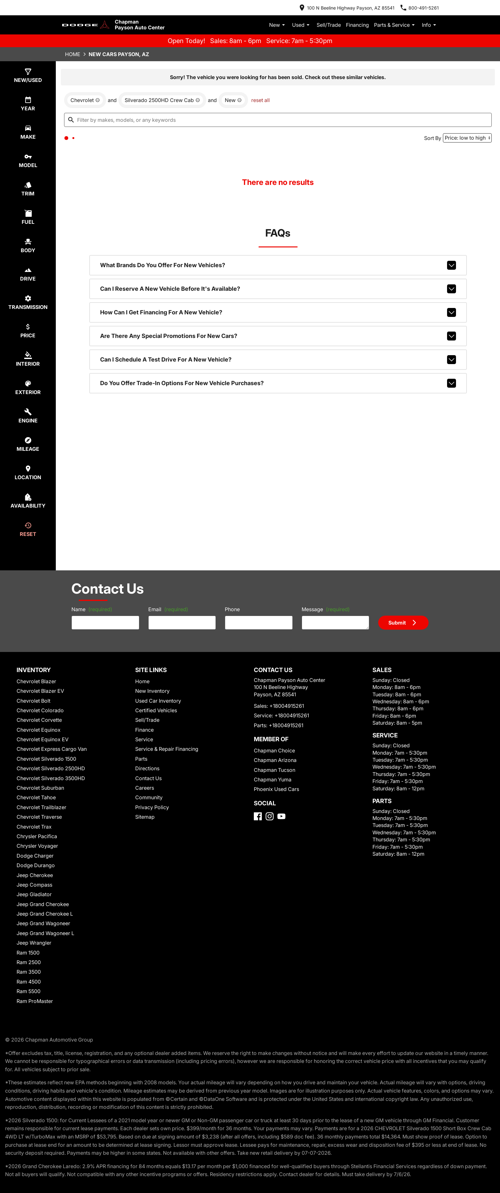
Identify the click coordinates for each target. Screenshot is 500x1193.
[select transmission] (30, 298)
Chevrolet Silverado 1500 (45, 762)
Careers (144, 791)
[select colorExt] (30, 381)
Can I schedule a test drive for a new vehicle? (278, 367)
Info (430, 20)
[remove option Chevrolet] (86, 102)
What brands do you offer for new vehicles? (278, 278)
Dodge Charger (34, 859)
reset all (245, 102)
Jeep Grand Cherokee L (43, 917)
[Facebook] (258, 837)
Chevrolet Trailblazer (40, 811)
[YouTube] (281, 837)
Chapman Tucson (272, 782)
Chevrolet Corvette (38, 724)
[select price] (30, 326)
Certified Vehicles (154, 714)
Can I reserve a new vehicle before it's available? (278, 300)
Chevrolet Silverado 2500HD (49, 772)
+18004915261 (283, 718)
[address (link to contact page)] (359, 6)
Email (160, 610)
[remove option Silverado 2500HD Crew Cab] (155, 102)
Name (76, 610)
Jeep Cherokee (34, 879)
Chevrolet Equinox (38, 733)
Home (66, 52)
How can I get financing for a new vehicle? (278, 322)
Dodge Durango (35, 869)
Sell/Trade (337, 19)
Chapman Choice (271, 762)
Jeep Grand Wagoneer (41, 927)
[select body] (30, 243)
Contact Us (147, 782)
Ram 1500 (29, 956)
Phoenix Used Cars (273, 801)
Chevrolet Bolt (34, 704)
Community (148, 801)
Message (329, 608)
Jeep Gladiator (34, 898)
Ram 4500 (29, 985)
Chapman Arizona (272, 772)
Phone (232, 610)
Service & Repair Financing (165, 753)
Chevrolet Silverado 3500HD (49, 782)
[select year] (30, 104)
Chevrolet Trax (34, 830)
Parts (141, 762)
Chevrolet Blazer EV (40, 695)
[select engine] (30, 409)
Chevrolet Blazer (36, 685)
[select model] (30, 159)
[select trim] (30, 187)
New (291, 20)
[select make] (30, 132)
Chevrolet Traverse (38, 821)
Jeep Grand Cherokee (41, 908)
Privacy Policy (151, 811)
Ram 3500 (29, 976)
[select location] (30, 465)
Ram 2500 (29, 966)
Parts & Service (398, 20)
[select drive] (30, 270)
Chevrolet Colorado (39, 714)
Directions (147, 772)
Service (144, 743)
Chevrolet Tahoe (36, 801)
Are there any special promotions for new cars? (278, 344)
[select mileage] (30, 437)
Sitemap (144, 821)
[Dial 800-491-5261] (425, 6)
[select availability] (30, 492)
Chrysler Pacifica (37, 840)
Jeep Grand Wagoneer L (43, 937)
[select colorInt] (30, 354)
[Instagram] (269, 837)
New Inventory (151, 695)
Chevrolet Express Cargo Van (49, 753)
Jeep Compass (33, 888)
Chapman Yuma (270, 792)
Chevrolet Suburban (39, 791)
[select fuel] (30, 215)
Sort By (429, 141)
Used (313, 20)
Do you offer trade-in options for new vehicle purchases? (278, 389)
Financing (363, 19)
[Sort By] (464, 141)
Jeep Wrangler (33, 947)
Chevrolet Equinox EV (42, 743)
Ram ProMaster (35, 1005)
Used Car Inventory (156, 704)
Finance (144, 733)
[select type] (30, 76)
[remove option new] (220, 102)
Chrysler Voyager (37, 850)
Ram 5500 (29, 995)
